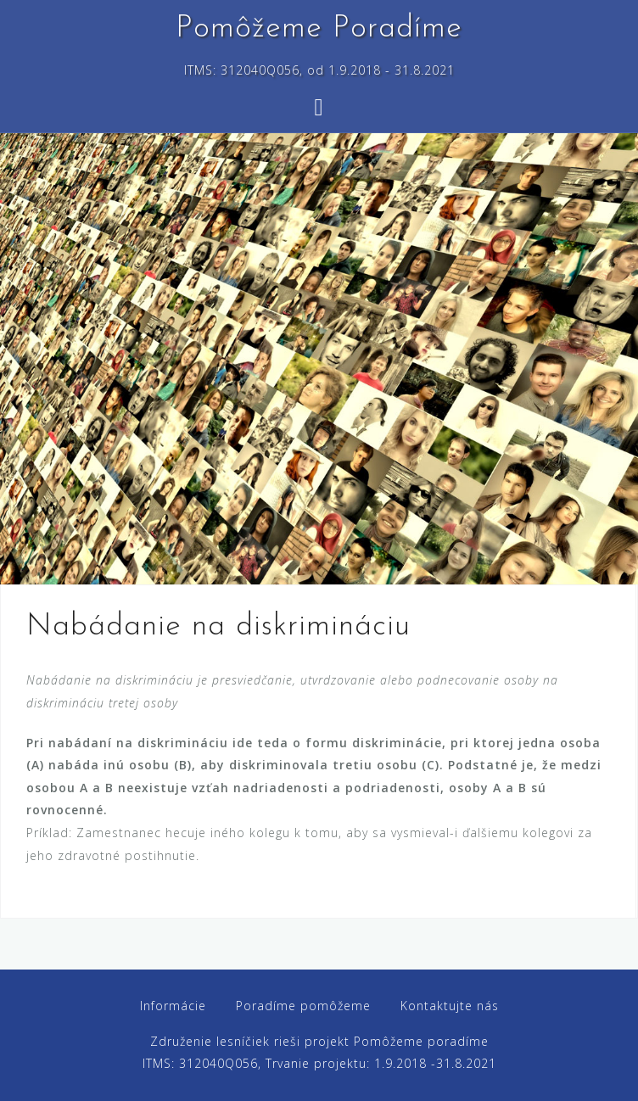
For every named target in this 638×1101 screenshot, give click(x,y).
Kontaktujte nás (449, 1006)
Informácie (173, 1006)
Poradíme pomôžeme (303, 1006)
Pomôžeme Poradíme (319, 29)
